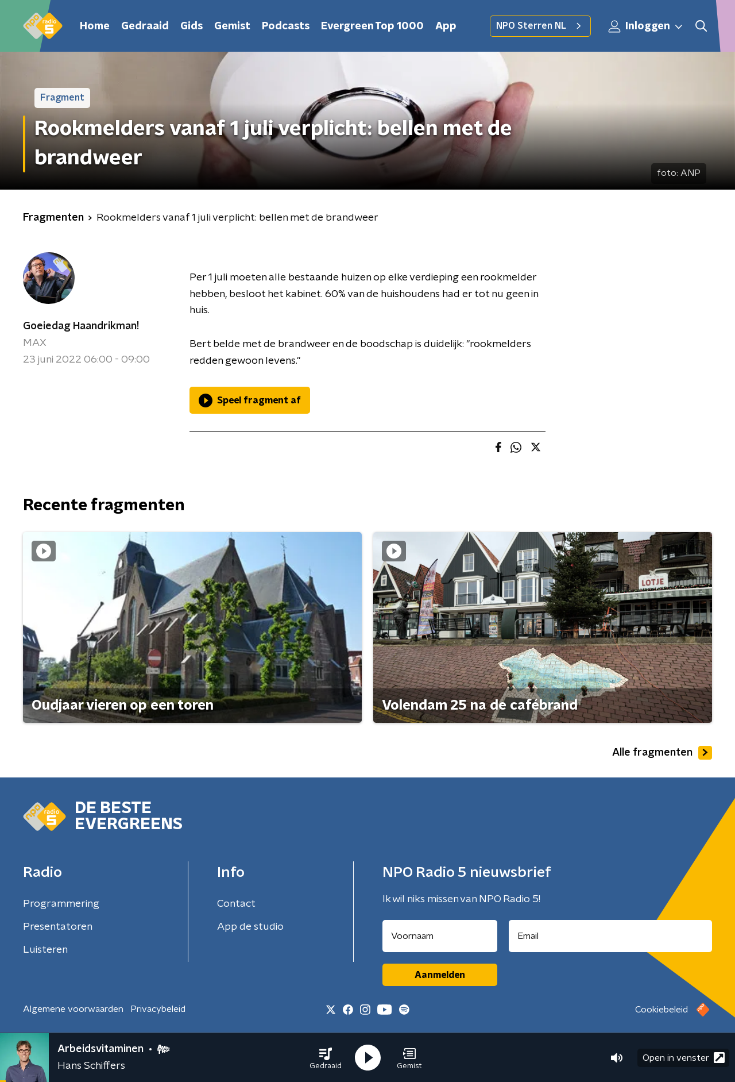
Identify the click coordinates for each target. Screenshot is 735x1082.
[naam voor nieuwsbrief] (439, 936)
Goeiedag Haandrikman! (81, 326)
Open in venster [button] (684, 1057)
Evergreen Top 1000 (372, 26)
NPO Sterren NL (540, 26)
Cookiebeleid (661, 1009)
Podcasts (286, 26)
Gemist (232, 26)
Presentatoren (57, 927)
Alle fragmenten (662, 753)
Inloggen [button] (646, 26)
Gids (191, 26)
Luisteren (45, 950)
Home (95, 26)
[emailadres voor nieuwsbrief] (611, 936)
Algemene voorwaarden (73, 1009)
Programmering (61, 904)
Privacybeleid (157, 1009)
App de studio (250, 927)
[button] (325, 1057)
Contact (236, 904)
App (446, 26)
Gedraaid (145, 26)
